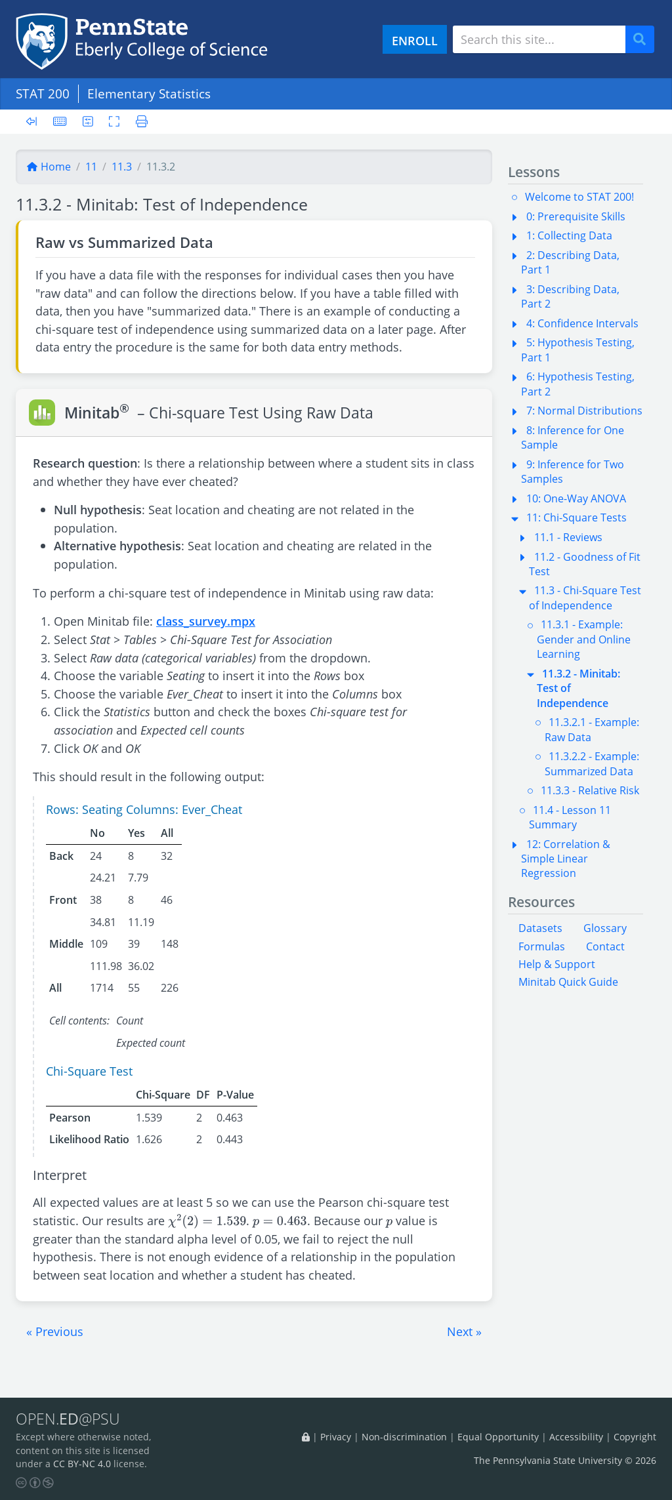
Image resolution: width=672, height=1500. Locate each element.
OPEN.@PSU (68, 1419)
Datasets (540, 928)
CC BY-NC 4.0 (82, 1463)
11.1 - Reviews (568, 537)
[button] (55, 1331)
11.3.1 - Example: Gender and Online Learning (584, 639)
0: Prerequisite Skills (575, 216)
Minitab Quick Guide (568, 982)
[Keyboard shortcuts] (59, 121)
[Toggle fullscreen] (114, 121)
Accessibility (576, 1436)
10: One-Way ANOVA (576, 498)
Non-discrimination (404, 1436)
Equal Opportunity (498, 1436)
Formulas (541, 946)
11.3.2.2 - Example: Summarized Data (592, 763)
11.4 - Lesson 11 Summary (570, 817)
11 (91, 166)
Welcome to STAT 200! (579, 197)
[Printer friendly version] (138, 121)
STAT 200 (43, 93)
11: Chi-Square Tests (576, 517)
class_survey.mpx (205, 621)
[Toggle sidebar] (35, 122)
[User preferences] (88, 121)
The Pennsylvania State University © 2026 (565, 1460)
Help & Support (556, 964)
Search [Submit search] (644, 39)
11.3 (122, 166)
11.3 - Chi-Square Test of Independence (585, 597)
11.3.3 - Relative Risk (590, 790)
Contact (605, 946)
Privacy (335, 1436)
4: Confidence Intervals (582, 323)
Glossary (605, 928)
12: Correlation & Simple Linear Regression (565, 859)
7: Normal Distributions (584, 410)
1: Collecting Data (569, 235)
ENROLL (415, 40)
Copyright (635, 1436)
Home (48, 166)
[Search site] (539, 39)
